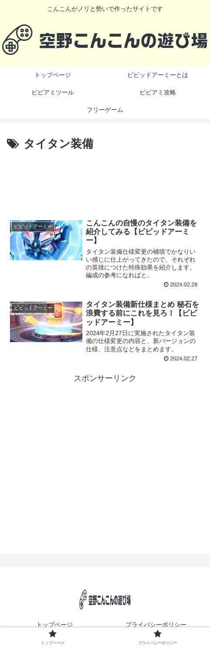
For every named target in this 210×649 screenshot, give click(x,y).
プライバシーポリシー (155, 624)
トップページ (54, 624)
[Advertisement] (105, 180)
